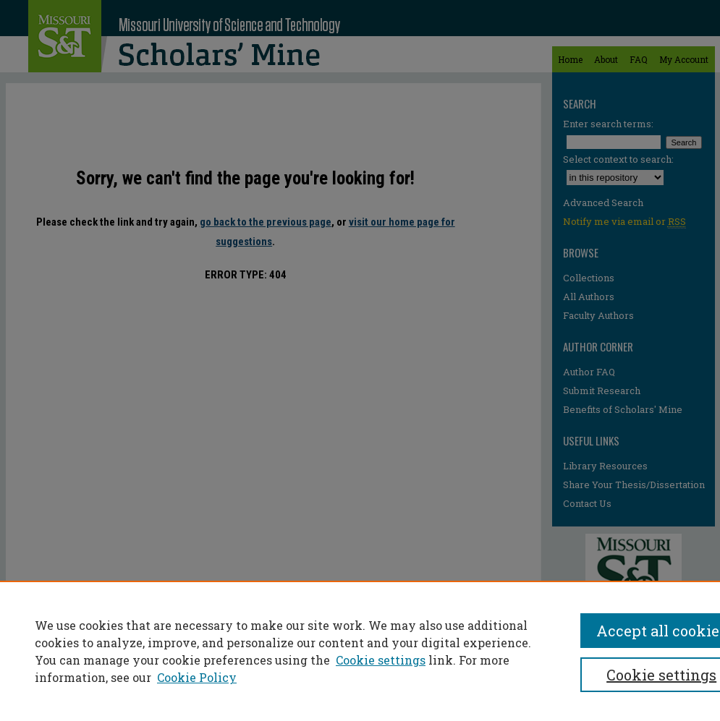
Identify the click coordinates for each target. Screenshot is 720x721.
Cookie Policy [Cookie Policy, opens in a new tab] (197, 677)
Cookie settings (380, 659)
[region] (360, 651)
